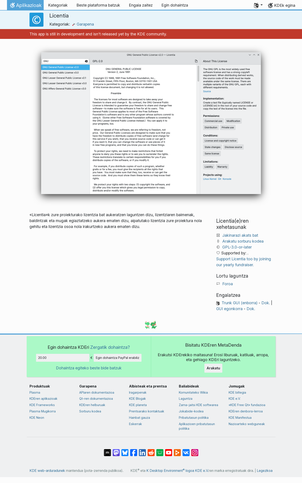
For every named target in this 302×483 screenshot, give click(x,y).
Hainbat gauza (139, 417)
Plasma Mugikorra (42, 411)
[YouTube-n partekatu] (168, 450)
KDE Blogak (137, 398)
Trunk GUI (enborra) (239, 303)
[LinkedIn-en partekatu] (142, 450)
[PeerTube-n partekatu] (177, 450)
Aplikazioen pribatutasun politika (197, 426)
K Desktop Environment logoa (170, 471)
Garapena (83, 24)
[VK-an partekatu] (186, 450)
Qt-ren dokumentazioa (96, 398)
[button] (258, 5)
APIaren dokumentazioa (96, 392)
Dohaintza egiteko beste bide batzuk (89, 368)
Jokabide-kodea (191, 411)
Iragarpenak (138, 392)
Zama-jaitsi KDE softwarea (198, 405)
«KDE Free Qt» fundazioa (247, 405)
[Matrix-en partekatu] (107, 450)
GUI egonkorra (229, 308)
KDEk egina (284, 5)
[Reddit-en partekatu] (151, 450)
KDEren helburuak (92, 405)
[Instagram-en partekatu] (194, 450)
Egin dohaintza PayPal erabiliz (117, 358)
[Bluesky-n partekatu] (124, 450)
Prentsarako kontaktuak (146, 411)
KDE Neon (36, 417)
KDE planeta (138, 405)
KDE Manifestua (240, 417)
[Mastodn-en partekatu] (116, 450)
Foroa (227, 283)
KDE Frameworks (42, 405)
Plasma (34, 392)
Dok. (265, 303)
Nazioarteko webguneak (247, 424)
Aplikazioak (25, 6)
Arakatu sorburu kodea (243, 241)
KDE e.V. (235, 398)
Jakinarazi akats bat (240, 235)
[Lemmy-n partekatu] (159, 450)
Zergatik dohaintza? (110, 347)
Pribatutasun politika (194, 417)
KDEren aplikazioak (43, 398)
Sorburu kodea (90, 411)
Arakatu (213, 368)
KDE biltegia (237, 392)
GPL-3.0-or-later (237, 247)
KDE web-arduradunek (47, 471)
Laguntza (185, 398)
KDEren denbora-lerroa (246, 411)
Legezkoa (265, 471)
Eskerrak (135, 424)
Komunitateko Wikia (193, 392)
